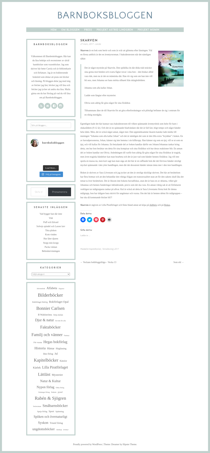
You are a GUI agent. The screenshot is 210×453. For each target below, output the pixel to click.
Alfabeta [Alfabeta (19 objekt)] (51, 288)
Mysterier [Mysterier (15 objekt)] (57, 374)
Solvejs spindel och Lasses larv (50, 226)
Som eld (178, 262)
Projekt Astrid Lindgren (115, 30)
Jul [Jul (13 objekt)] (56, 353)
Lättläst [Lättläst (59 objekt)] (44, 374)
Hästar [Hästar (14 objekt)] (50, 348)
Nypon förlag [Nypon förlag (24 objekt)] (45, 387)
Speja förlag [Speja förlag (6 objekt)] (42, 411)
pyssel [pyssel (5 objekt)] (60, 392)
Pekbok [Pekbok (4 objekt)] (53, 392)
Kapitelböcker (95, 248)
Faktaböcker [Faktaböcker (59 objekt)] (50, 327)
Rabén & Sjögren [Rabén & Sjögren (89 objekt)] (50, 398)
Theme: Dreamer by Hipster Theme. (120, 444)
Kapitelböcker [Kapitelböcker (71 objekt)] (46, 360)
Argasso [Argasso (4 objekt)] (61, 288)
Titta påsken (50, 230)
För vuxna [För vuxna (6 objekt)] (37, 342)
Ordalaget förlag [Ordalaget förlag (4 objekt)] (44, 392)
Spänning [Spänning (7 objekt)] (59, 411)
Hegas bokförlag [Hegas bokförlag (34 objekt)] (55, 342)
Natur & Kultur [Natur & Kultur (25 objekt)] (50, 381)
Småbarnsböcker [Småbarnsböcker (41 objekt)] (55, 405)
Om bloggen (70, 30)
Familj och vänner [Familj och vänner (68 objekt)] (47, 334)
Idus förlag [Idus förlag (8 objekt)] (48, 353)
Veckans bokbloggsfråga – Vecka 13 (98, 262)
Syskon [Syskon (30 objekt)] (43, 423)
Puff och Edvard (50, 222)
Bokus (167, 205)
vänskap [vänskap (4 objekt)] (59, 430)
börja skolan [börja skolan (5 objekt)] (58, 315)
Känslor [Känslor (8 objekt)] (63, 360)
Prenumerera (59, 191)
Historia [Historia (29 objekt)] (40, 348)
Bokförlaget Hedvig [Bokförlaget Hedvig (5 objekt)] (40, 302)
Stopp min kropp (51, 243)
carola (98, 43)
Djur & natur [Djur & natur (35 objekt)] (44, 320)
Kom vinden (51, 234)
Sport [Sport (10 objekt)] (51, 411)
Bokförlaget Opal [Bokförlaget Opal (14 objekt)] (59, 301)
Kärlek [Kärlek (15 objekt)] (37, 367)
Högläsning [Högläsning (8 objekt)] (61, 348)
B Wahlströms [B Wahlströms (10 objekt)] (45, 314)
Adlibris (153, 205)
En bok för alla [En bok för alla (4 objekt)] (60, 321)
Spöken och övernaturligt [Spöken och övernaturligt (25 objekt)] (50, 416)
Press (88, 30)
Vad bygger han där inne (51, 214)
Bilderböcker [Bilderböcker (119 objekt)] (50, 295)
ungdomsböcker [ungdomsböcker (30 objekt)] (43, 429)
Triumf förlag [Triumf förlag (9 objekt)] (56, 423)
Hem (54, 30)
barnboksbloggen (105, 15)
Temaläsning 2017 (110, 248)
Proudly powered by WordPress (87, 444)
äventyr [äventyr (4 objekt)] (65, 430)
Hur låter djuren (50, 238)
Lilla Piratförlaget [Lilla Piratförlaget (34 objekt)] (55, 367)
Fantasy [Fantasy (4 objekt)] (66, 335)
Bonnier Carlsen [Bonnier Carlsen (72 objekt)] (50, 308)
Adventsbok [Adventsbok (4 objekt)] (41, 288)
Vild (51, 218)
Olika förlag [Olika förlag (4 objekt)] (60, 388)
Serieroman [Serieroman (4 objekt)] (37, 406)
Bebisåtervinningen (51, 251)
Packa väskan (51, 247)
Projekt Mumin (148, 30)
